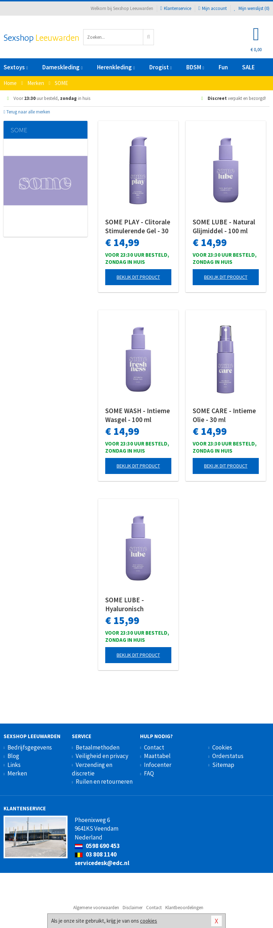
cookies (148, 920)
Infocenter (157, 765)
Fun (223, 67)
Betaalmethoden (97, 747)
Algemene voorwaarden (96, 908)
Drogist (160, 67)
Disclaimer (133, 908)
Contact (154, 747)
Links (14, 765)
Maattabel (157, 756)
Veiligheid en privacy (102, 756)
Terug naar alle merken (27, 112)
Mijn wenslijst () (251, 8)
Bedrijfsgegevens (29, 747)
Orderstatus (227, 756)
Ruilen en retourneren (104, 781)
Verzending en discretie (92, 769)
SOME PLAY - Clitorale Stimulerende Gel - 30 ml (137, 226)
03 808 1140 (96, 854)
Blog (13, 756)
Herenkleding (116, 67)
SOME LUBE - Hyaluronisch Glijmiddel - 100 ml (132, 604)
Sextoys (16, 67)
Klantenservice (175, 8)
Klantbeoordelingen (184, 908)
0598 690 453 (97, 846)
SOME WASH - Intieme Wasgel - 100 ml (137, 415)
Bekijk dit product (138, 277)
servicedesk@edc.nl (102, 863)
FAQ (149, 773)
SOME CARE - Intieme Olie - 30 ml (224, 415)
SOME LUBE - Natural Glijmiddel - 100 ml (224, 226)
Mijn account (212, 8)
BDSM (195, 67)
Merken (17, 773)
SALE (248, 67)
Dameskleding (62, 67)
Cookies (222, 747)
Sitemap (223, 765)
